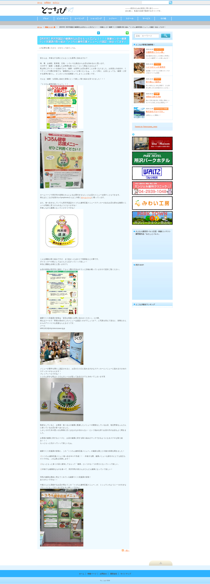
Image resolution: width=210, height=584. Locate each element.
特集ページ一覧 (50, 27)
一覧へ (126, 550)
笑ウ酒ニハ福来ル (153, 82)
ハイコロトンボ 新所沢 (155, 67)
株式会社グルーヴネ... (155, 111)
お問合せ (47, 2)
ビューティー (62, 18)
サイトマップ (125, 574)
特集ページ (92, 574)
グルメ (46, 18)
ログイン (56, 2)
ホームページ (86, 197)
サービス (146, 18)
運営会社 (113, 574)
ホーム (39, 2)
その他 (163, 18)
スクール (129, 18)
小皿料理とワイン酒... (155, 52)
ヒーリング (79, 18)
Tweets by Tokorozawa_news (146, 127)
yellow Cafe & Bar (153, 97)
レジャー (113, 18)
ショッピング (96, 18)
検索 (170, 2)
